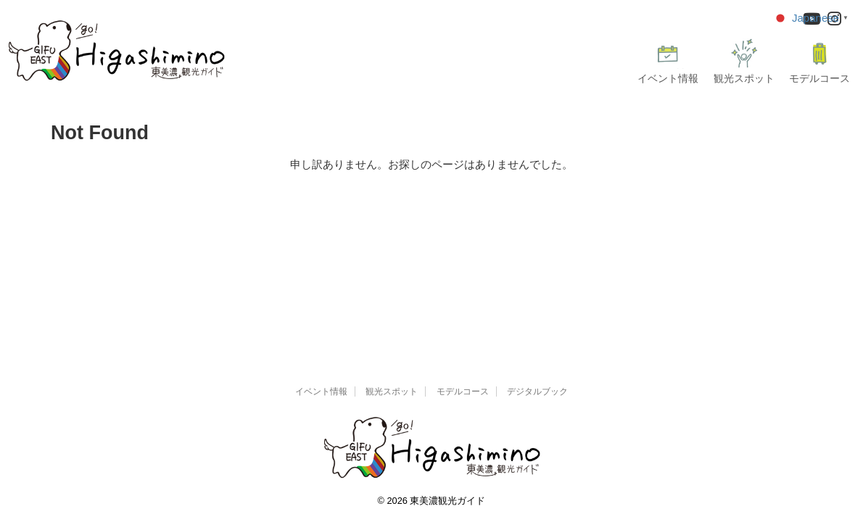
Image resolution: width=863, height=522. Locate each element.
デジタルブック (537, 391)
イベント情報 (667, 61)
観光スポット (744, 61)
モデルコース (819, 61)
